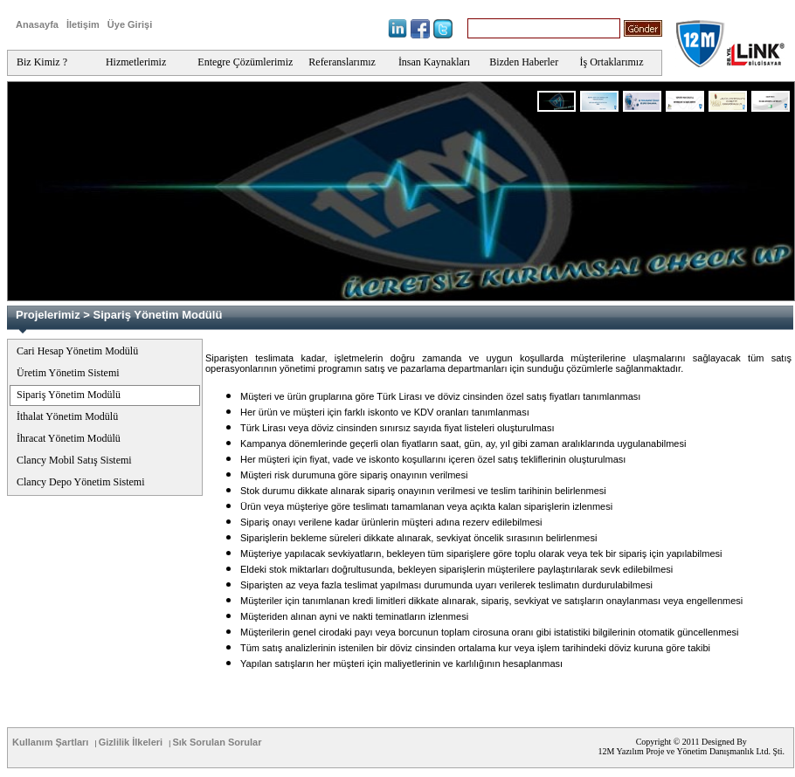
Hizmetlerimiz (136, 62)
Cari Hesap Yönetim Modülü (77, 351)
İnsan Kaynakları (434, 62)
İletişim (83, 24)
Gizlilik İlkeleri (130, 742)
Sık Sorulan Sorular (216, 742)
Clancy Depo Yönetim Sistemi (81, 482)
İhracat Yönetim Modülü (69, 438)
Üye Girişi (129, 24)
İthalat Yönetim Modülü (67, 416)
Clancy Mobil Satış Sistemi (74, 460)
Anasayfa (37, 24)
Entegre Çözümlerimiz (245, 62)
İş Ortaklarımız (612, 62)
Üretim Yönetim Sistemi (68, 373)
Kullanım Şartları (50, 742)
